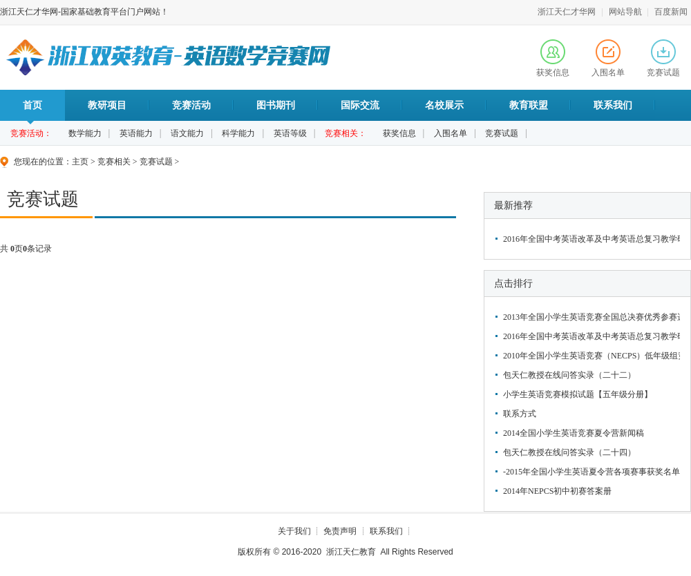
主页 (80, 161)
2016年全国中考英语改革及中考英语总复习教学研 (589, 239)
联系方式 (519, 414)
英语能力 (136, 133)
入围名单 (608, 58)
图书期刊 (275, 105)
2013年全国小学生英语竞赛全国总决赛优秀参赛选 (589, 317)
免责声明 (340, 531)
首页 (32, 110)
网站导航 (625, 12)
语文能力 (187, 133)
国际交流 (360, 105)
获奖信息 (552, 58)
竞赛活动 (191, 105)
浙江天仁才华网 (567, 12)
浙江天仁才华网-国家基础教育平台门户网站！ (84, 12)
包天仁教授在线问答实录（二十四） (569, 452)
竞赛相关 (114, 161)
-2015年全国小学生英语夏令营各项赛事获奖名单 (589, 472)
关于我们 (294, 531)
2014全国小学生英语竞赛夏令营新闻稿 (573, 433)
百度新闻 (671, 12)
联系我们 (613, 105)
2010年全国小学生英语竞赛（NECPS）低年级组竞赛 (589, 356)
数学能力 (85, 133)
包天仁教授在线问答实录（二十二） (569, 375)
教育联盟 (528, 105)
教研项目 (107, 105)
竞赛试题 (663, 58)
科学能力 (238, 133)
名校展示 (444, 105)
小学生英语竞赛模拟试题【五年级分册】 (577, 394)
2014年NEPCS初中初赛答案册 (557, 491)
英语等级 (290, 133)
